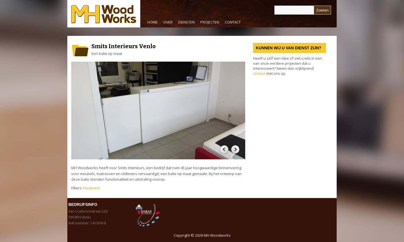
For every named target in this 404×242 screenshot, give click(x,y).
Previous (223, 149)
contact (259, 73)
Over (168, 22)
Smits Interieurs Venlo (123, 46)
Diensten (185, 23)
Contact (233, 22)
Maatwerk (91, 187)
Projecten (209, 22)
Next (235, 149)
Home (152, 22)
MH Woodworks (217, 235)
